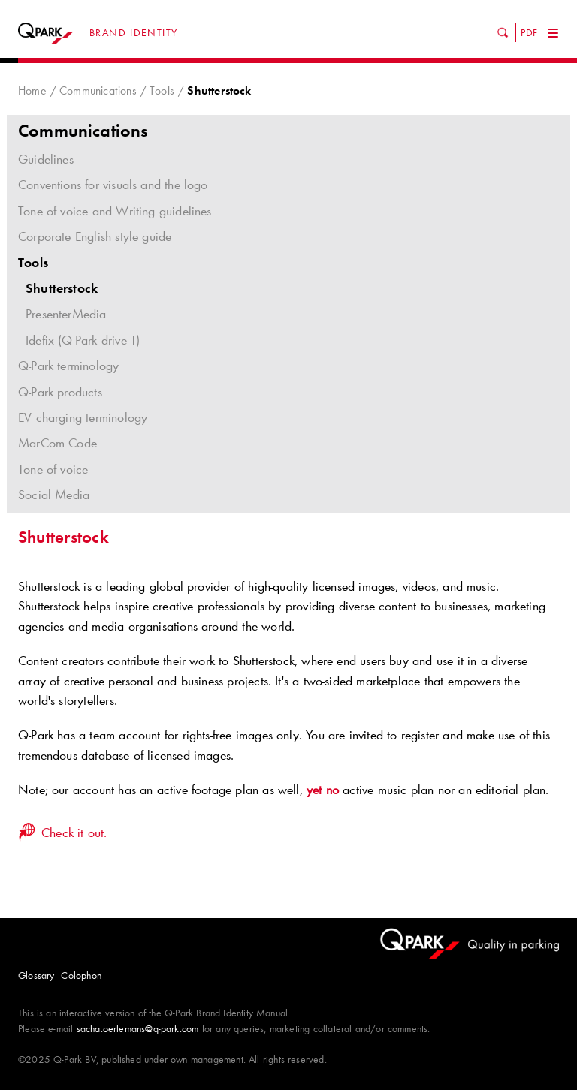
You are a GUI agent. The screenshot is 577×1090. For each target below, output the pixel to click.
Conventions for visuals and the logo (288, 184)
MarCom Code (57, 443)
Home (32, 90)
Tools (162, 90)
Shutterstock (62, 288)
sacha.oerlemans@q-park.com (138, 1028)
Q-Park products (60, 392)
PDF (529, 32)
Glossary (36, 975)
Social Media (53, 494)
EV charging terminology (82, 417)
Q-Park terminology (68, 365)
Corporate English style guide (288, 236)
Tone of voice (53, 469)
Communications (98, 90)
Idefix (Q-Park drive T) (83, 340)
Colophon (81, 975)
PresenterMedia (66, 314)
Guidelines (288, 159)
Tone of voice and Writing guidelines (288, 211)
